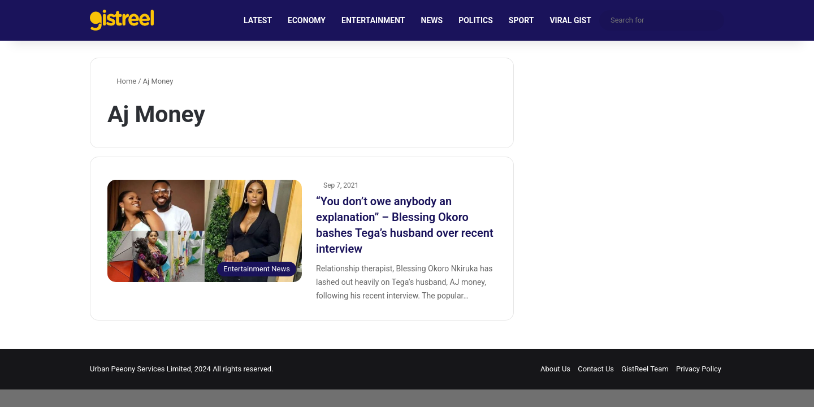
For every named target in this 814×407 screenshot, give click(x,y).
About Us (555, 369)
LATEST (258, 20)
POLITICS (475, 20)
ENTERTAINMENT (373, 20)
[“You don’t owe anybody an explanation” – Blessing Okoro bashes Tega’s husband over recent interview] (204, 231)
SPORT (521, 20)
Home (121, 81)
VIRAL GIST (570, 20)
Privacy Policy (698, 369)
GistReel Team (644, 369)
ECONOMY (307, 20)
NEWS (432, 20)
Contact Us (596, 369)
